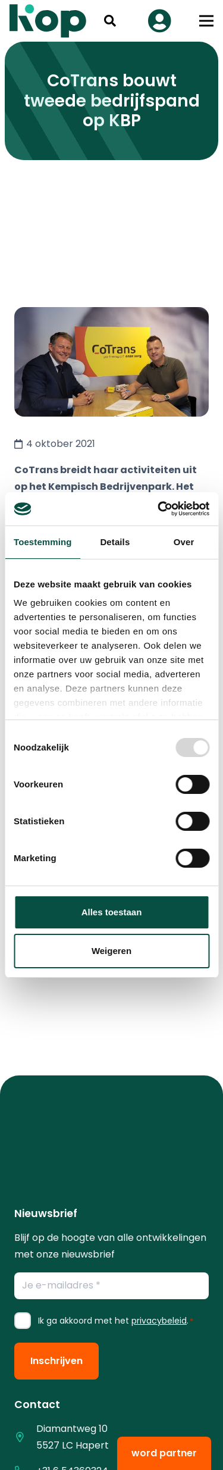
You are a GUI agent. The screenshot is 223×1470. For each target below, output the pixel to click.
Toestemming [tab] (43, 542)
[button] (110, 21)
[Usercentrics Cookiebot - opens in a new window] (158, 509)
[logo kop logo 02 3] (48, 20)
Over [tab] (184, 542)
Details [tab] (115, 542)
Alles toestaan (111, 912)
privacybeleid (159, 1321)
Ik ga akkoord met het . (115, 1321)
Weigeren (111, 951)
